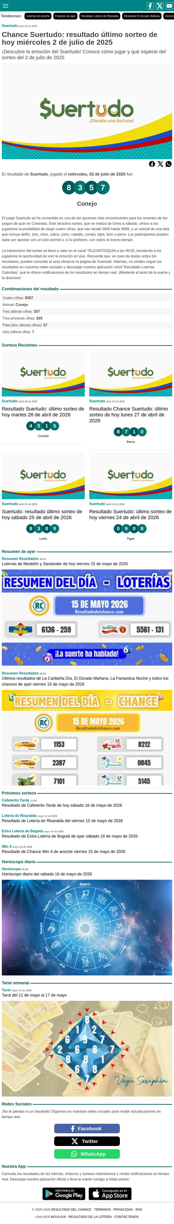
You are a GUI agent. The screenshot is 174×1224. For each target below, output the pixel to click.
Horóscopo (11, 869)
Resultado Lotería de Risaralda (99, 16)
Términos (102, 1209)
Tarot (6, 990)
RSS (138, 1209)
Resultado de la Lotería (89, 1217)
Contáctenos (126, 1217)
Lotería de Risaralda (19, 816)
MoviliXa (58, 1217)
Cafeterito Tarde (15, 800)
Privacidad (123, 1209)
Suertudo (10, 26)
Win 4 (7, 846)
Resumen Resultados (20, 559)
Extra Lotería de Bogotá (22, 831)
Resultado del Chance (71, 1209)
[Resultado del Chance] (46, 5)
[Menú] (4, 5)
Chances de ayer (65, 16)
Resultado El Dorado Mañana (142, 16)
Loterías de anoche (38, 16)
